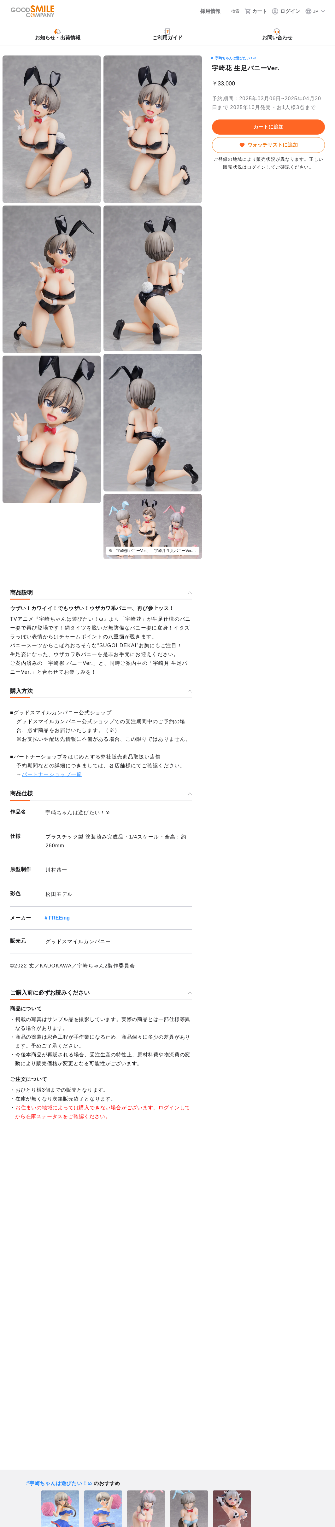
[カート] (256, 11)
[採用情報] (204, 11)
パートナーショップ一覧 (52, 774)
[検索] (231, 11)
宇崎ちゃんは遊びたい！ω (235, 58)
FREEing (59, 917)
